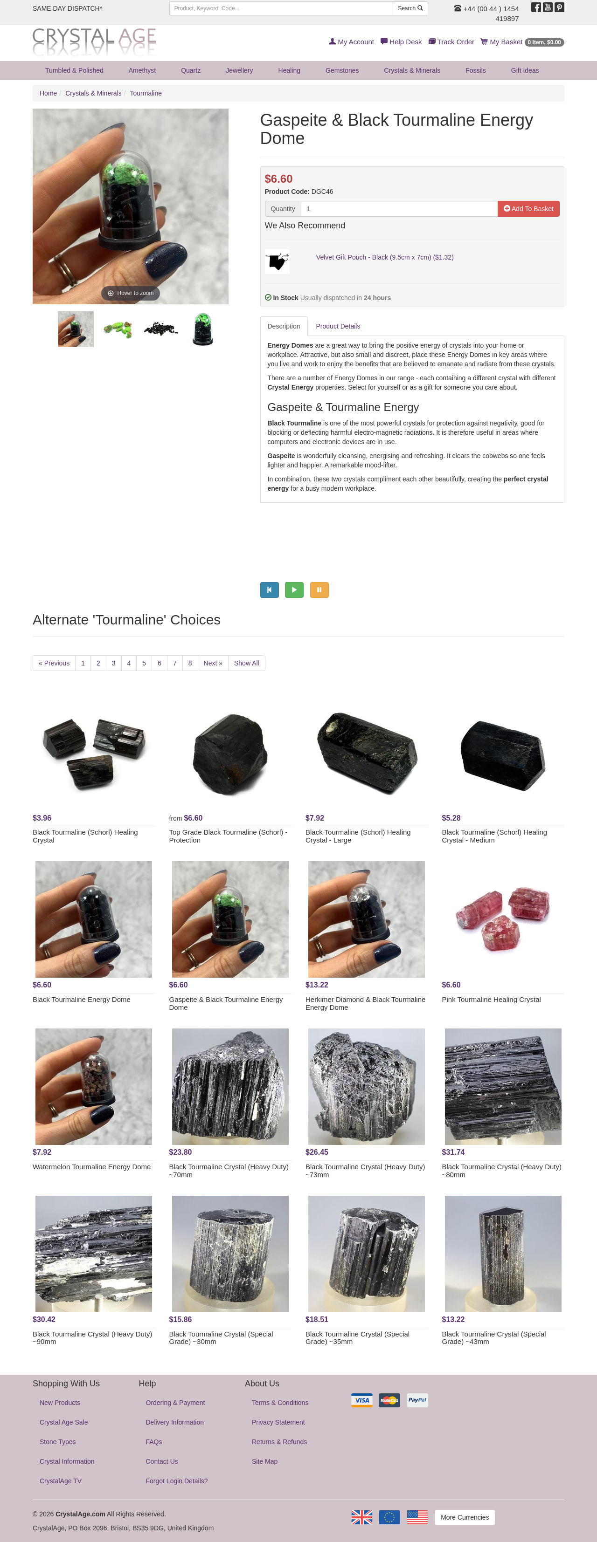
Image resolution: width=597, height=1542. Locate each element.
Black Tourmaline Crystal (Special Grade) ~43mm (494, 1338)
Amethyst (142, 70)
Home (48, 93)
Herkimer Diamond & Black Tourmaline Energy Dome (365, 1003)
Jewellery (239, 70)
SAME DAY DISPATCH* (67, 8)
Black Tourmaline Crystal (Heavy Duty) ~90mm (92, 1338)
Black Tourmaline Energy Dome (82, 999)
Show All (246, 663)
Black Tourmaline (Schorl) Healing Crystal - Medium (495, 836)
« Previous (54, 663)
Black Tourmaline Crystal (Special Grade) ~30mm (221, 1338)
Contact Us (162, 1461)
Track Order (451, 42)
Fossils (475, 70)
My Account (351, 42)
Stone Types (58, 1442)
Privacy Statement (278, 1422)
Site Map (265, 1461)
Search (410, 8)
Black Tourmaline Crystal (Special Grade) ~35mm (357, 1338)
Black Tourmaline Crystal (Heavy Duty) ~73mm (365, 1171)
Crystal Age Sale (64, 1422)
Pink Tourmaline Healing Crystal (491, 999)
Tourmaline (146, 93)
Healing (289, 70)
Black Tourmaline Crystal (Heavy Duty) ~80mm (502, 1171)
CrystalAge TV (61, 1481)
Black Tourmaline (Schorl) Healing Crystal (85, 836)
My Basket (522, 42)
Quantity (283, 208)
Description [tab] (284, 326)
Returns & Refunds (279, 1442)
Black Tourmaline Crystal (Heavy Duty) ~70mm (229, 1171)
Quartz (191, 70)
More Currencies (465, 1517)
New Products (60, 1402)
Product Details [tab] (338, 326)
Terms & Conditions (280, 1402)
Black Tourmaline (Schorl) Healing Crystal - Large (358, 836)
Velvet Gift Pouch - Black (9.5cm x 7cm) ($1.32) (385, 257)
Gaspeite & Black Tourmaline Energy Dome (226, 1003)
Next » (213, 663)
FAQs (154, 1442)
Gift (525, 70)
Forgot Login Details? (177, 1481)
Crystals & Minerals (412, 70)
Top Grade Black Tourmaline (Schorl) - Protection (228, 836)
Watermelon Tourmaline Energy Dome (92, 1167)
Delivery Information (175, 1422)
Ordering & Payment (175, 1402)
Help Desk (401, 42)
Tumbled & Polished (74, 70)
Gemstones (342, 70)
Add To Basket (529, 208)
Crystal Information (67, 1461)
